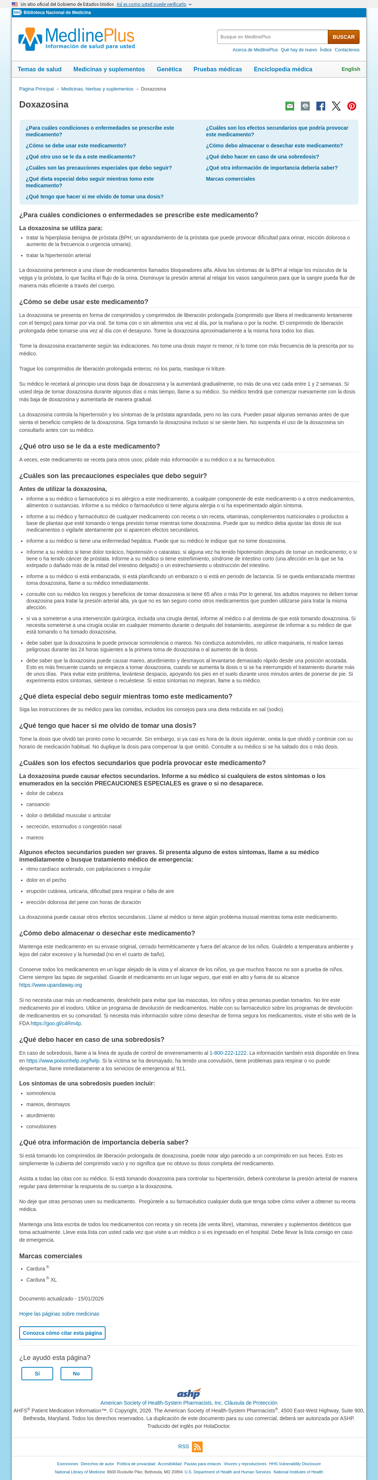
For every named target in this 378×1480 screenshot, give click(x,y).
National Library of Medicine (80, 1472)
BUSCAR (344, 37)
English (350, 69)
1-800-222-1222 (228, 1053)
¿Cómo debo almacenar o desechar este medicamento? (274, 146)
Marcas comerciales (230, 179)
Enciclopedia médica (283, 69)
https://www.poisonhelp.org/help (62, 1061)
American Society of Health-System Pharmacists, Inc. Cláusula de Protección (188, 1403)
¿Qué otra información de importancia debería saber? (272, 168)
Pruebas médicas (217, 69)
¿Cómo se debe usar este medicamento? (76, 146)
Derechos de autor (97, 1464)
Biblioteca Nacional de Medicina (57, 12)
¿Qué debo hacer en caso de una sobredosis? (262, 157)
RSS (190, 1447)
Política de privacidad (136, 1464)
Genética (169, 69)
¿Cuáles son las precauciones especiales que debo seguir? (99, 168)
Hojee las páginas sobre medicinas (59, 1314)
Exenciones (67, 1464)
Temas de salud (40, 69)
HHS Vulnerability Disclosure (295, 1464)
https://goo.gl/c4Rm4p (56, 1023)
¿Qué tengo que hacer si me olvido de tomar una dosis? (95, 197)
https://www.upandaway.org (50, 985)
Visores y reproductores (245, 1464)
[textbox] (273, 37)
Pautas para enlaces (202, 1464)
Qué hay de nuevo (299, 49)
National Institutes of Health (298, 1472)
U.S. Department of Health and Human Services (228, 1472)
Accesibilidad (170, 1464)
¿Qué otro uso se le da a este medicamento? (80, 157)
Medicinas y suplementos (109, 69)
